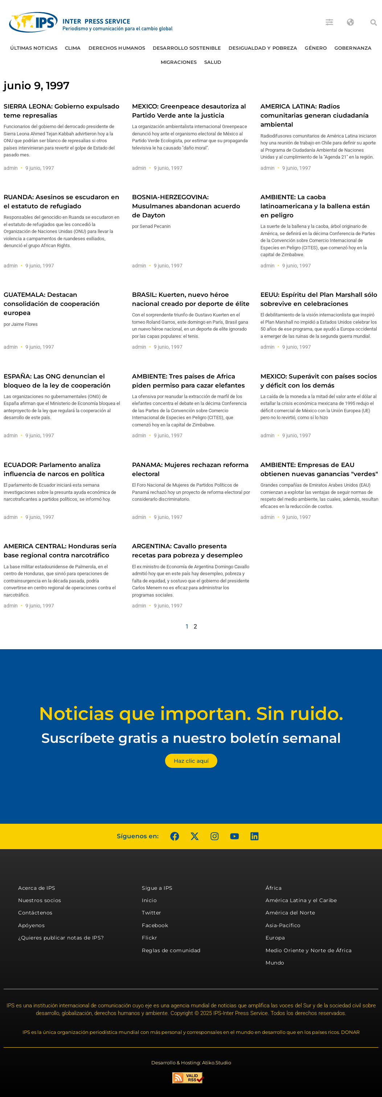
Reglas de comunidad (171, 950)
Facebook (155, 925)
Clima (73, 48)
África (274, 888)
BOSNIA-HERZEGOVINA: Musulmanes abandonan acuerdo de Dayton (186, 206)
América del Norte (290, 912)
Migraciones (179, 62)
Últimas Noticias (33, 48)
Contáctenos (35, 912)
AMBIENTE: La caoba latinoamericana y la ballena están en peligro (315, 206)
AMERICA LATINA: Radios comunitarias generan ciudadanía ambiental (314, 115)
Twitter (151, 912)
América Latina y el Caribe (301, 900)
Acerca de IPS (37, 888)
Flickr (149, 937)
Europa (275, 937)
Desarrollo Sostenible (187, 48)
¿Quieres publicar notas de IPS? (61, 937)
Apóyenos (31, 925)
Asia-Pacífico (283, 925)
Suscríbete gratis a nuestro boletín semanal (191, 738)
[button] (373, 22)
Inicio (149, 900)
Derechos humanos (117, 48)
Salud (213, 62)
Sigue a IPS (157, 888)
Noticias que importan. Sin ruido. (191, 714)
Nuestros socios (39, 900)
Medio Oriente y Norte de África (309, 950)
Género (316, 48)
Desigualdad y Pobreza (263, 48)
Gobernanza (352, 48)
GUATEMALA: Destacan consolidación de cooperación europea (52, 303)
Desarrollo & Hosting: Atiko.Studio (191, 1062)
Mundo (275, 962)
